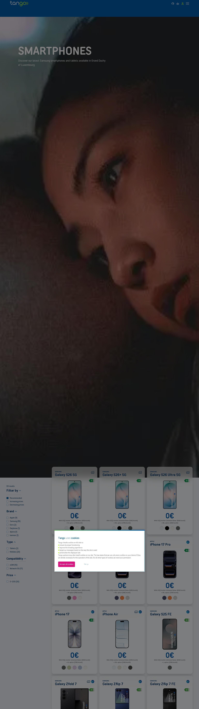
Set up (86, 516)
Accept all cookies (66, 516)
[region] (99, 503)
